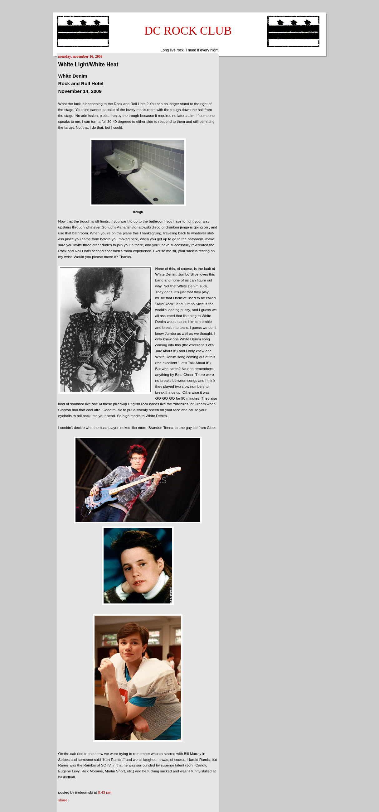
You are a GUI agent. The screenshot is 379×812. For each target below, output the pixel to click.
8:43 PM (104, 792)
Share (63, 800)
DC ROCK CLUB (188, 30)
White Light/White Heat (88, 64)
